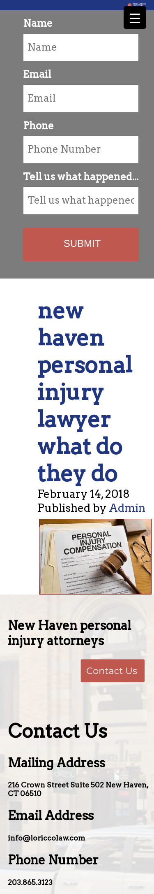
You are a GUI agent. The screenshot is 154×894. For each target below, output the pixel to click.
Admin (127, 508)
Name (38, 23)
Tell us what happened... (80, 177)
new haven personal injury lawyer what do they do (84, 392)
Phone (38, 126)
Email (37, 74)
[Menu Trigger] (135, 17)
